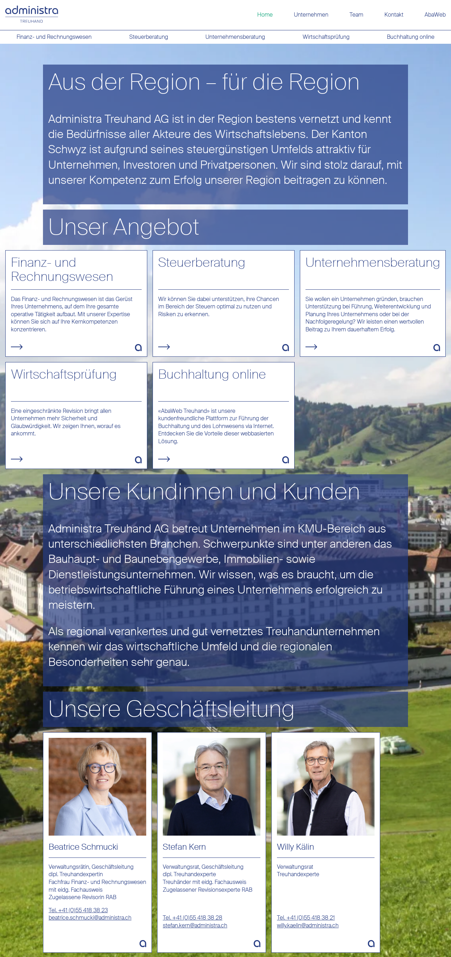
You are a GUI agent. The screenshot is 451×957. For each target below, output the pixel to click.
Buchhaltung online (410, 37)
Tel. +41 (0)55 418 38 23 (78, 910)
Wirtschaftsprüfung (326, 37)
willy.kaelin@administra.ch (308, 925)
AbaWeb (435, 14)
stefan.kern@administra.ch (195, 925)
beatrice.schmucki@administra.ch (90, 917)
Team (356, 14)
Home (265, 14)
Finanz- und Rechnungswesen (54, 37)
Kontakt (393, 14)
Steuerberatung (148, 37)
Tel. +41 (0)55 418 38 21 (306, 917)
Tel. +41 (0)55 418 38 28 (192, 917)
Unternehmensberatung (235, 37)
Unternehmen (311, 14)
